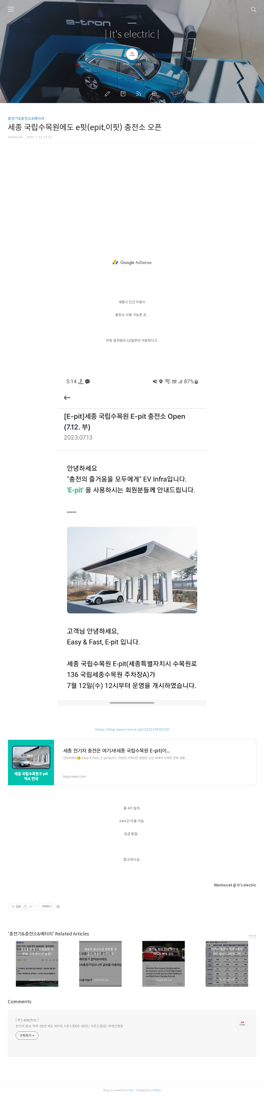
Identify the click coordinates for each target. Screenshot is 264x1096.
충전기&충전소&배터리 (26, 118)
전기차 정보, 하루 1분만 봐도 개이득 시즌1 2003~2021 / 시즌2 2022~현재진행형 (69, 1026)
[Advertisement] (132, 187)
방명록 (123, 93)
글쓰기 (108, 93)
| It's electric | (132, 34)
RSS (139, 93)
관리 (155, 93)
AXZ (131, 1090)
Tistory (156, 1090)
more (252, 935)
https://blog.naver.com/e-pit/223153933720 (132, 729)
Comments (19, 1002)
